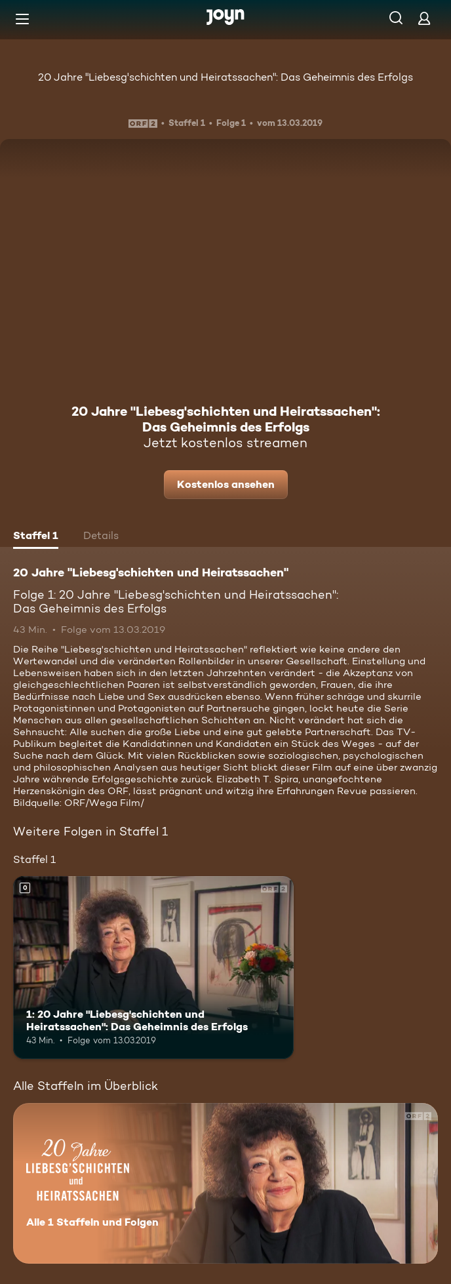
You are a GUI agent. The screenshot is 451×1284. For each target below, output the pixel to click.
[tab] (35, 537)
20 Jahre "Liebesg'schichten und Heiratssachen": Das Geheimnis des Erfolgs (225, 77)
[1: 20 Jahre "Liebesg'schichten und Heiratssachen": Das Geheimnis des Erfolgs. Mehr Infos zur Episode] (153, 967)
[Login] (424, 18)
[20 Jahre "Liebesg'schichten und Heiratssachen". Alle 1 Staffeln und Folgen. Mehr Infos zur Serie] (225, 1183)
